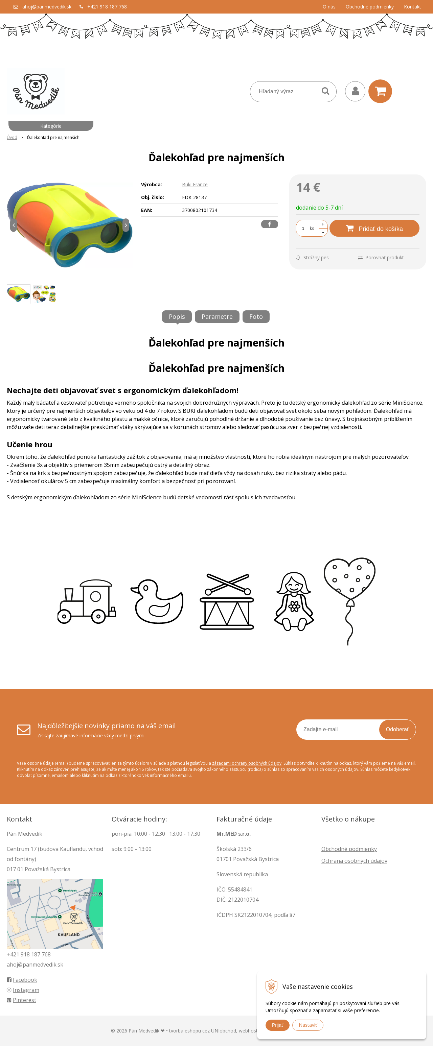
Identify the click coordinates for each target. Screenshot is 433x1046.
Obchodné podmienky (370, 6)
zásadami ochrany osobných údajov (246, 763)
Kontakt (412, 6)
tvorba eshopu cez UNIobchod (202, 1030)
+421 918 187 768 (107, 6)
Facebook (22, 979)
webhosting (251, 1030)
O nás (329, 6)
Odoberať (397, 729)
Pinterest (21, 1000)
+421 (14, 954)
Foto (256, 316)
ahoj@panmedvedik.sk (46, 6)
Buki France (195, 184)
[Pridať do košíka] (374, 228)
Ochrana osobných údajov (354, 860)
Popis (177, 316)
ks (312, 228)
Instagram (23, 990)
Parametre (217, 316)
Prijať (277, 1025)
